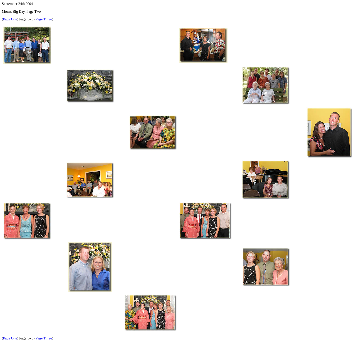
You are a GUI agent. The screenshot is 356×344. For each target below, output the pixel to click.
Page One (10, 19)
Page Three (44, 19)
